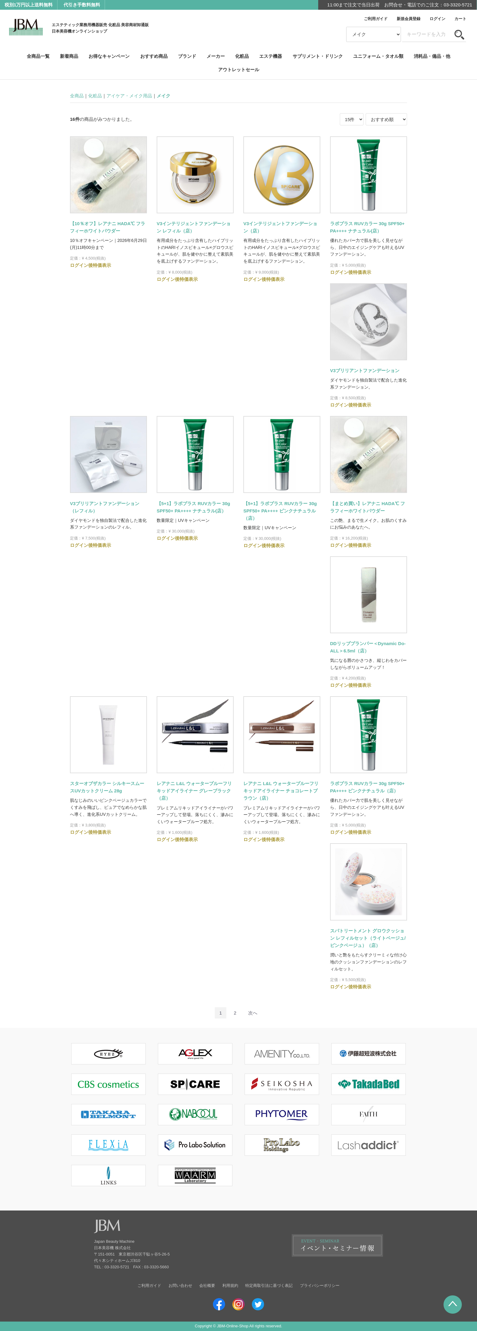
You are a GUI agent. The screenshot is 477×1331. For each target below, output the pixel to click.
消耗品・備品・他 (432, 56)
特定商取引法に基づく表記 (269, 1285)
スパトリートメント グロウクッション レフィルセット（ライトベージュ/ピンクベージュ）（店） (368, 938)
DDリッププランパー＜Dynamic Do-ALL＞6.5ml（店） (368, 647)
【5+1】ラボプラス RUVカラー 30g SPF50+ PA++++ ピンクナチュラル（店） (280, 511)
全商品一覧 (38, 56)
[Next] (253, 1012)
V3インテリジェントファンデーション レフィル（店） (194, 227)
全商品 (77, 95)
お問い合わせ (180, 1285)
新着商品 (69, 56)
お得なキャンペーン (109, 56)
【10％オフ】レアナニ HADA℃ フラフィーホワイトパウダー (107, 227)
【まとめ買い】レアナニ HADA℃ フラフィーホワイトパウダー (367, 507)
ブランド (187, 56)
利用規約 (230, 1285)
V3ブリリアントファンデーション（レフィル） (104, 507)
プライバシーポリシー (319, 1285)
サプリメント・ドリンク (318, 56)
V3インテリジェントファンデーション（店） (280, 227)
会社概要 (207, 1285)
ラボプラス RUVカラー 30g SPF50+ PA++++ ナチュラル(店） (367, 227)
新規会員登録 (408, 18)
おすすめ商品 (154, 56)
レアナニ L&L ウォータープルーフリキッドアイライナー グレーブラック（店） (194, 791)
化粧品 (242, 56)
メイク (163, 95)
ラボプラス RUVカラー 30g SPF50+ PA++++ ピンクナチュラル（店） (367, 787)
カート (460, 18)
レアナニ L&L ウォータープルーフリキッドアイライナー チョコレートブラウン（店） (281, 791)
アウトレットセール (238, 69)
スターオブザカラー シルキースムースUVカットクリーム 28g (107, 787)
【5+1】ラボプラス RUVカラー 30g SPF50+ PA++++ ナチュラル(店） (193, 507)
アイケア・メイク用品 (129, 95)
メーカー (216, 56)
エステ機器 (270, 56)
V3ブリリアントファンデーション (364, 370)
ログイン (437, 18)
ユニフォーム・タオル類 (378, 56)
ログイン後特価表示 (90, 265)
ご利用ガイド (376, 18)
